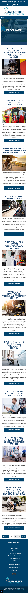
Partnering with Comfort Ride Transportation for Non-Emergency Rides (14, 491)
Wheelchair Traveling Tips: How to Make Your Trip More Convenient (14, 151)
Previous (5, 536)
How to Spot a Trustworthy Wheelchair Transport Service (14, 295)
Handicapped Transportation (14, 555)
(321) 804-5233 (14, 5)
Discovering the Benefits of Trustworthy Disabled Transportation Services (14, 53)
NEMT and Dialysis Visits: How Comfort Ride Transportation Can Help (14, 441)
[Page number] (12, 536)
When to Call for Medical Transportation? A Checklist (14, 245)
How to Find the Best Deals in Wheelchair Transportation (14, 394)
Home (14, 545)
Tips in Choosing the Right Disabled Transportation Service (14, 345)
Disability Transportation (14, 558)
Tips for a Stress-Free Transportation (14, 197)
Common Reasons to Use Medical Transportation (14, 103)
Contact (14, 560)
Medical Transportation (14, 550)
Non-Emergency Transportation (14, 553)
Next (23, 536)
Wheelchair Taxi (14, 548)
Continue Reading (14, 92)
